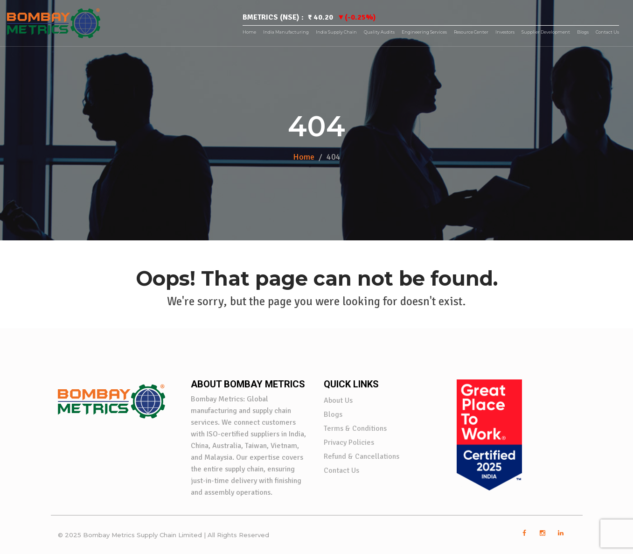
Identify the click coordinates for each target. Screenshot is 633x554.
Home (249, 32)
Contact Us (607, 32)
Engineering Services (424, 32)
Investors (505, 32)
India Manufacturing (286, 32)
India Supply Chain (336, 32)
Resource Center (471, 32)
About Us (338, 400)
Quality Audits (379, 32)
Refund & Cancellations (361, 456)
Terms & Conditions (355, 428)
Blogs (583, 32)
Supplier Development (546, 32)
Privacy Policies (349, 442)
